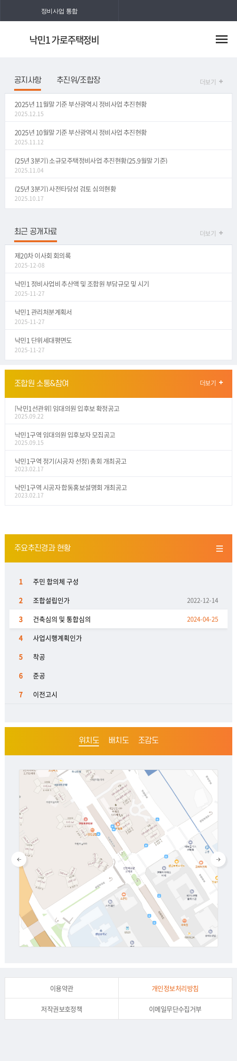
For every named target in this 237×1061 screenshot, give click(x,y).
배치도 (118, 740)
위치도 (89, 740)
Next (218, 859)
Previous (18, 859)
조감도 (148, 740)
